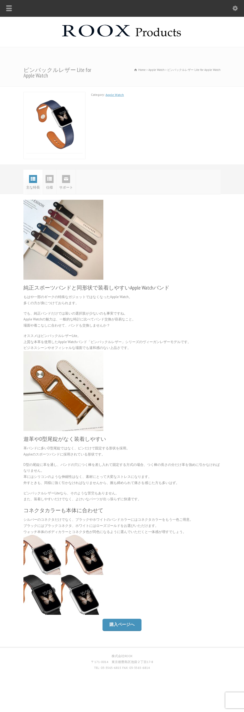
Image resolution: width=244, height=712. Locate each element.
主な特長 (33, 204)
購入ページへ (122, 646)
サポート (66, 204)
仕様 (50, 204)
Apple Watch (114, 95)
